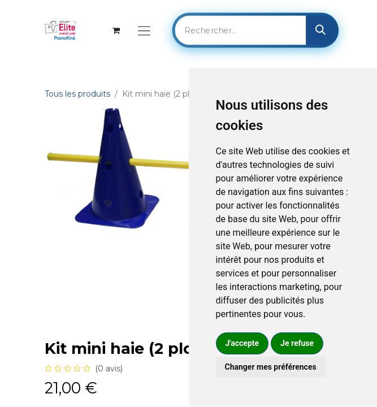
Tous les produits (77, 94)
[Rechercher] (321, 30)
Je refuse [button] (297, 343)
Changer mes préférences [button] (271, 366)
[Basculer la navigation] (144, 30)
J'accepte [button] (242, 343)
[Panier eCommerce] (116, 30)
